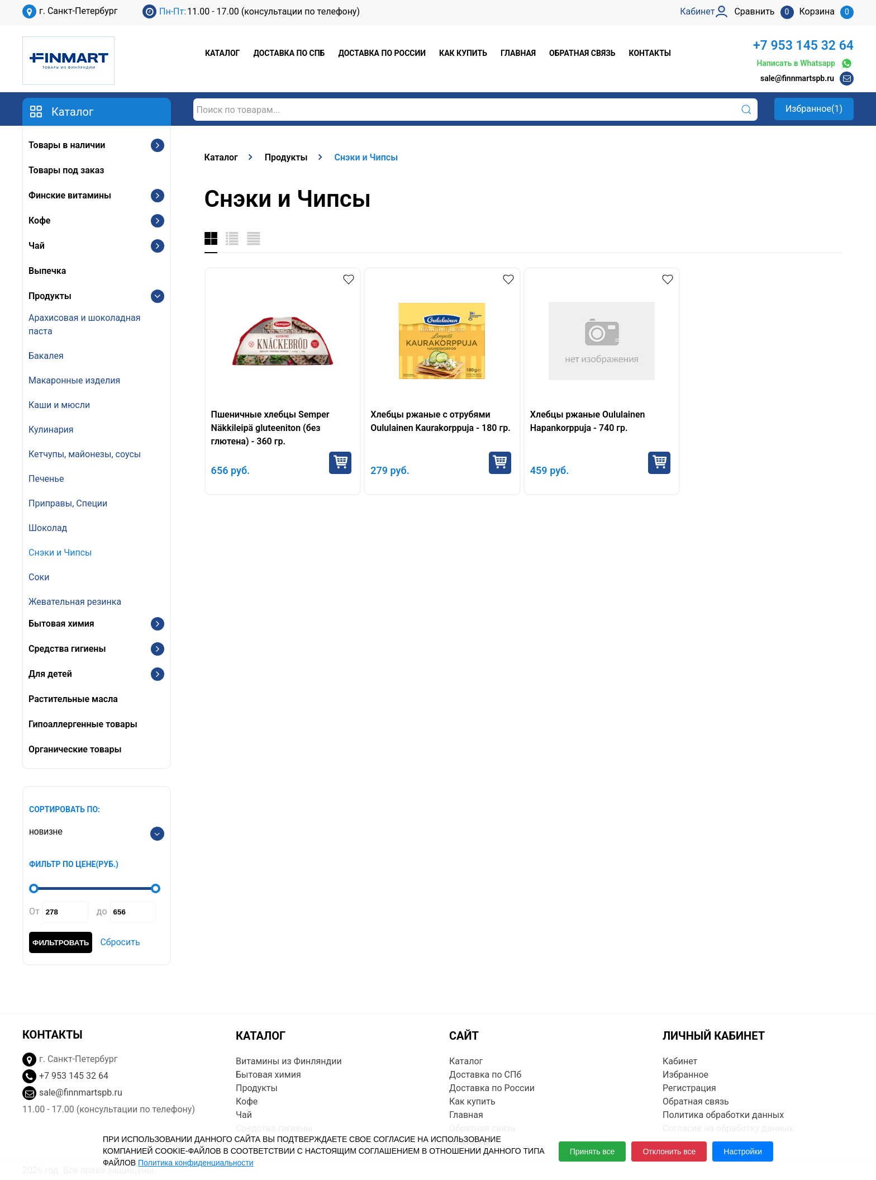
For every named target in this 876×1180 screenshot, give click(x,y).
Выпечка (47, 271)
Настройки (742, 1151)
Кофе (39, 220)
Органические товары (74, 749)
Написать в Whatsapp (805, 63)
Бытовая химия (61, 623)
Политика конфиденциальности (196, 1162)
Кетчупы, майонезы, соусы (84, 454)
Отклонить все (669, 1151)
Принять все (592, 1151)
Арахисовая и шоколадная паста (84, 324)
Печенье (46, 478)
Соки (38, 577)
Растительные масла (73, 699)
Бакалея (46, 355)
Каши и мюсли (59, 405)
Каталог (222, 53)
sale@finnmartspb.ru (797, 78)
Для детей (50, 674)
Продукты (50, 296)
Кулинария (51, 429)
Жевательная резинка (74, 601)
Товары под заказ (66, 170)
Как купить (463, 53)
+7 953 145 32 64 (803, 45)
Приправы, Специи (67, 503)
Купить (340, 463)
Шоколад (47, 528)
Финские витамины (69, 195)
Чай (36, 245)
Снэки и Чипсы (60, 552)
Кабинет (680, 1061)
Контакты (650, 53)
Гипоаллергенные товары (82, 724)
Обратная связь (582, 53)
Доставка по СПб (289, 53)
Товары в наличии (66, 145)
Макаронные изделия (74, 380)
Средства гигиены (67, 648)
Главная (518, 53)
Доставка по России (382, 53)
